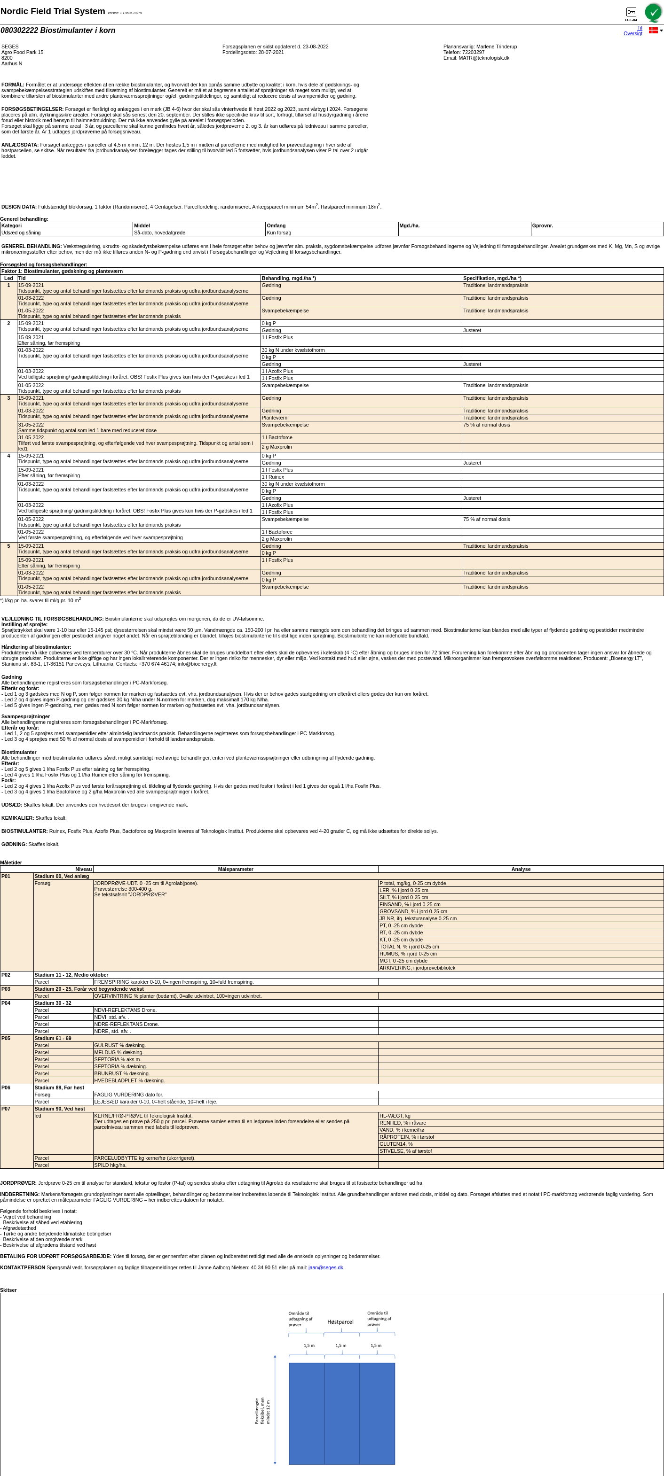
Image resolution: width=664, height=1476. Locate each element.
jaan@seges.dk (325, 1267)
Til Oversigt (633, 30)
